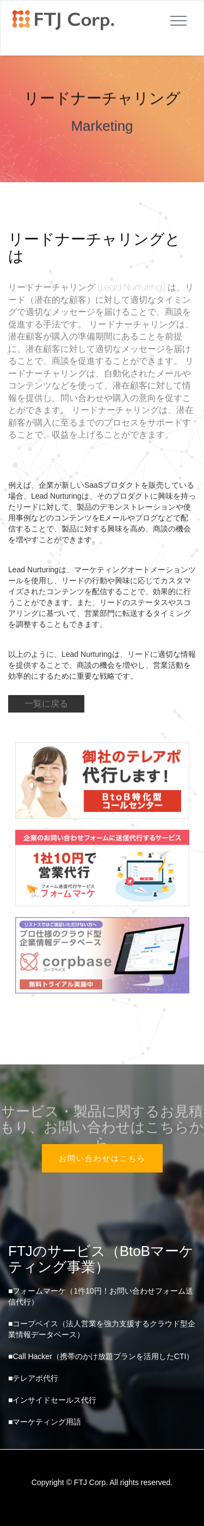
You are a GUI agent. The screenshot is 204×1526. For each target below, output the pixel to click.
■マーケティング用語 (44, 1421)
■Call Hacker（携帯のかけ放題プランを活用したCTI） (101, 1356)
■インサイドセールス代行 (52, 1400)
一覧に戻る (46, 703)
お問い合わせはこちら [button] (102, 1158)
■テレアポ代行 (33, 1378)
